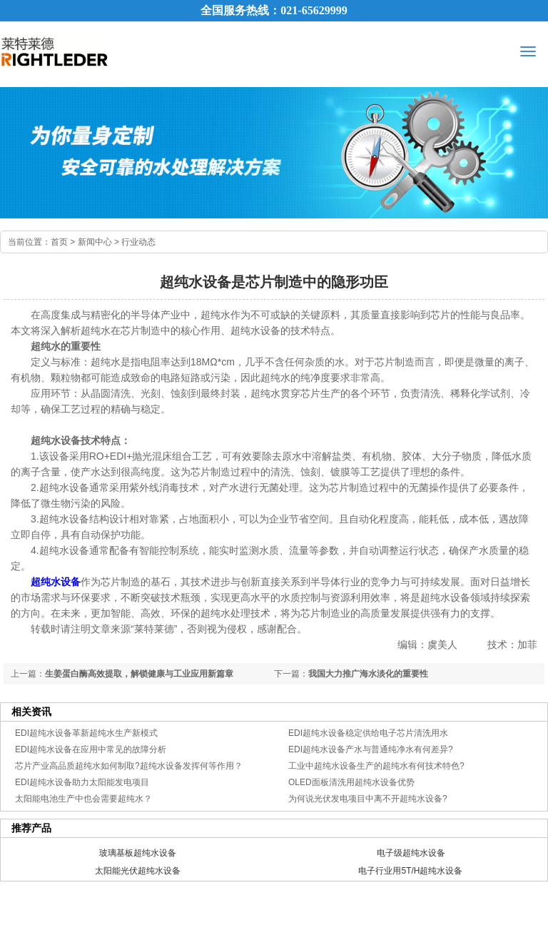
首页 (59, 242)
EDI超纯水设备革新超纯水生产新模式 (86, 733)
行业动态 (138, 242)
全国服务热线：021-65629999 (274, 10)
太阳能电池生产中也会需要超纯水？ (83, 799)
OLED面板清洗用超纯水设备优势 (351, 782)
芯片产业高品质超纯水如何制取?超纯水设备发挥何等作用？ (129, 766)
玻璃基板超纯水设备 (137, 853)
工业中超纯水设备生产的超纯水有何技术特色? (376, 766)
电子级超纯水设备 (411, 853)
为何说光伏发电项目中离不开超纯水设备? (367, 799)
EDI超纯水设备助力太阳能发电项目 (82, 782)
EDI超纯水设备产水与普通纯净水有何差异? (370, 749)
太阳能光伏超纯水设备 (138, 871)
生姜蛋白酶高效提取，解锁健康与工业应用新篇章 (139, 674)
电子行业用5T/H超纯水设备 (410, 871)
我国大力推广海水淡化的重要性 (368, 674)
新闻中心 (95, 242)
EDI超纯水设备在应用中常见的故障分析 (90, 749)
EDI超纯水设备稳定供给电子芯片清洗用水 (368, 733)
